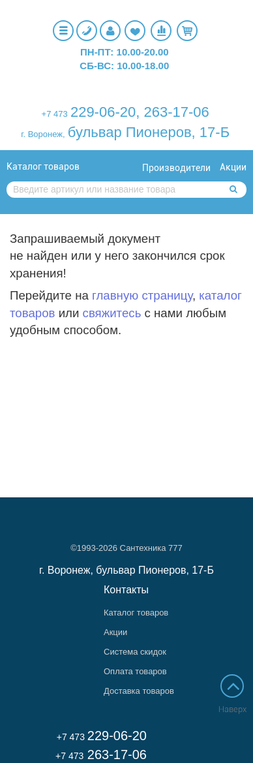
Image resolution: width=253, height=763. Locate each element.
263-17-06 (176, 112)
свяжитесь (112, 313)
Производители (176, 168)
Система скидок (135, 652)
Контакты (126, 589)
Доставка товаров (139, 691)
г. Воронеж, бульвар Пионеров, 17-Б (126, 570)
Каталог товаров (43, 166)
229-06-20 (103, 112)
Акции (233, 167)
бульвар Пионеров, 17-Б (149, 132)
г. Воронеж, (43, 134)
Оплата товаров (135, 671)
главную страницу (142, 295)
